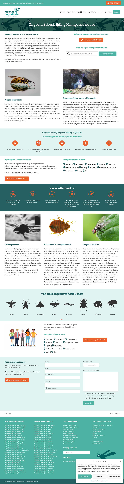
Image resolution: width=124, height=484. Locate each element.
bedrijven (8, 48)
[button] (120, 461)
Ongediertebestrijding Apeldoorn (15, 471)
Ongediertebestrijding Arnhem (14, 466)
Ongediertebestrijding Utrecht (43, 460)
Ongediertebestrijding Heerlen (14, 458)
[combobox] (84, 54)
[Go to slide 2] (62, 319)
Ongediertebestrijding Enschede (44, 444)
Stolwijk (79, 171)
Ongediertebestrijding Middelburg (15, 444)
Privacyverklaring (102, 480)
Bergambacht (80, 164)
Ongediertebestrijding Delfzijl (43, 429)
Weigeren (99, 476)
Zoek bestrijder (107, 54)
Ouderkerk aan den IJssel (107, 168)
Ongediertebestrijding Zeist (13, 464)
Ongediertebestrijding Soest (13, 462)
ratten (36, 166)
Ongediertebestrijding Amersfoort (15, 460)
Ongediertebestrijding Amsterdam (15, 425)
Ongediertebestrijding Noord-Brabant (45, 456)
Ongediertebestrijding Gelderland (44, 462)
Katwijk (8, 414)
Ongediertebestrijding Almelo (43, 442)
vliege (97, 253)
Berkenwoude (91, 164)
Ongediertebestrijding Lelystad (43, 446)
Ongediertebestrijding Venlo (13, 454)
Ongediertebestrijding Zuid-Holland (45, 452)
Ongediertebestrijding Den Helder (15, 427)
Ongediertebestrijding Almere (43, 448)
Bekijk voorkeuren (114, 476)
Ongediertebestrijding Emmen (43, 438)
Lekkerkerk (93, 168)
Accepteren (84, 476)
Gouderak (102, 164)
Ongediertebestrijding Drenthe (43, 469)
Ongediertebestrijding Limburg (43, 458)
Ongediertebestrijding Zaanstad (14, 429)
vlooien (16, 166)
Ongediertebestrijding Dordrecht (14, 440)
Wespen (7, 104)
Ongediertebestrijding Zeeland (43, 454)
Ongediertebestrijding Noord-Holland (45, 450)
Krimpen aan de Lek (72, 168)
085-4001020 (29, 118)
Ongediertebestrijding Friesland (43, 464)
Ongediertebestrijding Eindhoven (15, 452)
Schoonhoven (70, 171)
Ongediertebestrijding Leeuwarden (15, 473)
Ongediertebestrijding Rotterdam (15, 438)
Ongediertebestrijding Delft (13, 433)
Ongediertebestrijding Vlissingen (14, 442)
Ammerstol (69, 164)
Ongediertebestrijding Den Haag (14, 431)
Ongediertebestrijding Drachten (43, 427)
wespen (24, 166)
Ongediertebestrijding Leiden (13, 435)
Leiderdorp (114, 414)
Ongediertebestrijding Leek (42, 431)
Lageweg (84, 168)
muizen (43, 166)
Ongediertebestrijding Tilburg (14, 448)
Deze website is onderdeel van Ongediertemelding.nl (22, 481)
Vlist (86, 171)
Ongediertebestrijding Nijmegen (14, 469)
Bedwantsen (48, 280)
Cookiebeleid (94, 480)
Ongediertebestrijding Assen (42, 435)
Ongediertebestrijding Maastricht (15, 456)
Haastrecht (112, 164)
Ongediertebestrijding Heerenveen (44, 425)
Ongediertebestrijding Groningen (44, 466)
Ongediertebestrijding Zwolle (43, 440)
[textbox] (81, 54)
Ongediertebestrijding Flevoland (43, 473)
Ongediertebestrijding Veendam (43, 433)
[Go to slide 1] (61, 319)
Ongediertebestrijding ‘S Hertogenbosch (17, 450)
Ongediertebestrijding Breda (13, 446)
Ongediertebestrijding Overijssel (44, 471)
